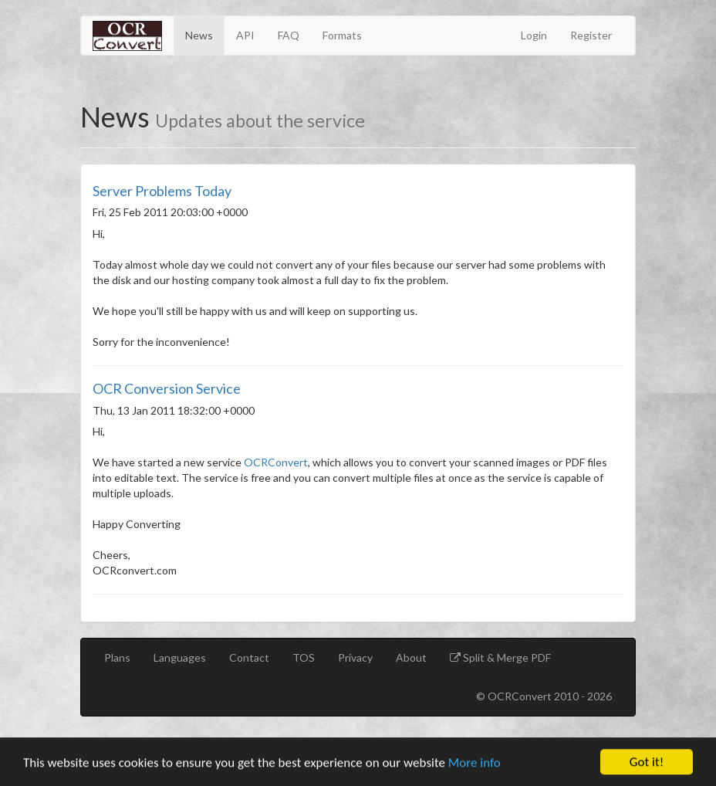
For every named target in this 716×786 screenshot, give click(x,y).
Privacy (355, 657)
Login (534, 35)
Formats (342, 35)
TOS (303, 657)
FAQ (288, 35)
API (245, 35)
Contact (249, 657)
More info (474, 764)
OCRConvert (276, 462)
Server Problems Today (162, 190)
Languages (180, 657)
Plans (117, 657)
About (411, 657)
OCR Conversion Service (167, 388)
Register (591, 35)
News (199, 35)
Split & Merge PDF (506, 657)
